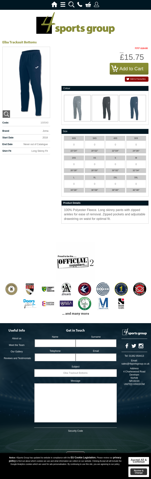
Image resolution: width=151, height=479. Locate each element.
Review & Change (139, 471)
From (122, 53)
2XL (115, 177)
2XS (74, 158)
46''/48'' (136, 190)
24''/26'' (136, 151)
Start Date (8, 137)
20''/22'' (94, 151)
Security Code (75, 431)
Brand (5, 131)
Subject (75, 366)
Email (96, 351)
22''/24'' (74, 151)
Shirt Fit (6, 151)
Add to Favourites (138, 79)
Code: (5, 122)
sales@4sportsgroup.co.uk (135, 363)
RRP (137, 48)
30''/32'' (115, 170)
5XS (95, 138)
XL (94, 177)
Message (75, 380)
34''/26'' (74, 190)
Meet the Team (16, 345)
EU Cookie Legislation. (83, 457)
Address (134, 368)
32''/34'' (136, 170)
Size (65, 131)
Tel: (126, 356)
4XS (115, 138)
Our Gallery (17, 351)
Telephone (55, 351)
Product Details (71, 203)
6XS (74, 138)
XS (94, 158)
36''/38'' (94, 190)
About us (16, 338)
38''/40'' (115, 190)
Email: (134, 360)
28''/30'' (94, 170)
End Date (7, 144)
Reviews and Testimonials (16, 358)
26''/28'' (74, 170)
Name (55, 336)
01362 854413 (136, 356)
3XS (136, 138)
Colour (66, 88)
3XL (136, 177)
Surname (96, 336)
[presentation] (75, 440)
